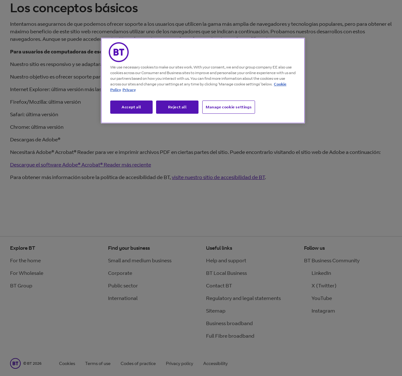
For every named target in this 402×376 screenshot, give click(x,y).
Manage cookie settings (229, 107)
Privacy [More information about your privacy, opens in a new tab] (129, 89)
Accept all (131, 107)
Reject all (177, 107)
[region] (203, 81)
